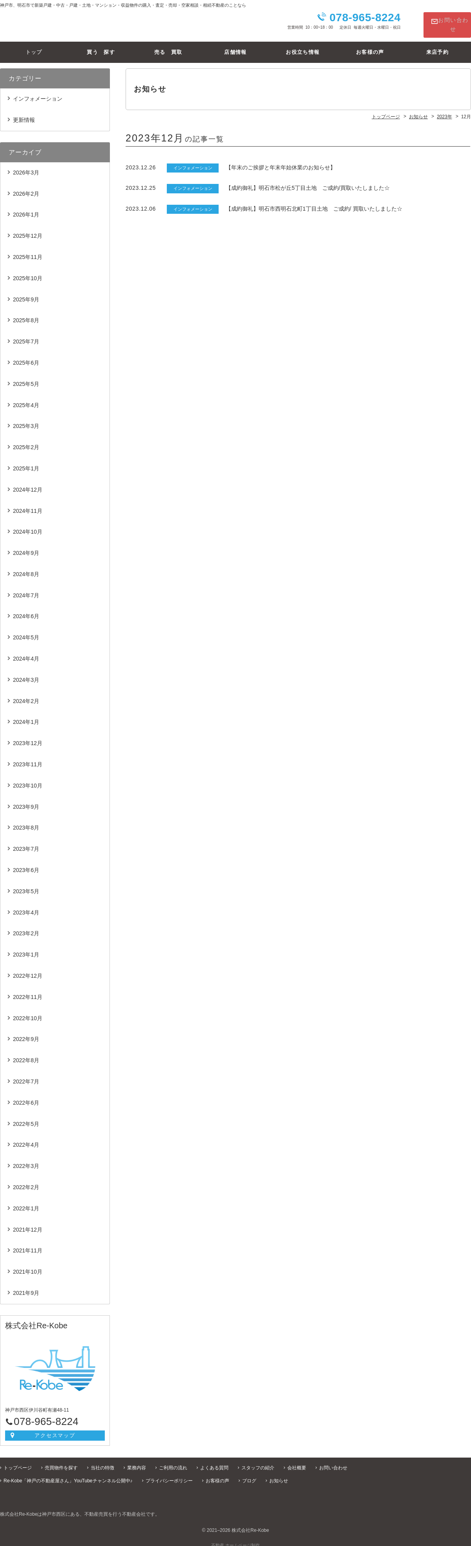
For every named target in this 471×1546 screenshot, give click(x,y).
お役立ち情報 (302, 46)
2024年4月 (26, 652)
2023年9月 (26, 800)
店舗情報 (235, 46)
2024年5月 (26, 631)
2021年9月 (26, 1286)
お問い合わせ (446, 22)
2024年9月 (26, 546)
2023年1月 (26, 948)
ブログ (249, 1474)
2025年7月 (26, 335)
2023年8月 (26, 822)
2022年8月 (26, 1054)
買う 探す (101, 46)
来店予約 (437, 46)
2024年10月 (27, 525)
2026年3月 (26, 166)
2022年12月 (27, 969)
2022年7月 (26, 1075)
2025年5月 (26, 378)
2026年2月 (26, 187)
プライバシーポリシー (169, 1474)
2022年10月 (27, 1012)
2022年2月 (26, 1181)
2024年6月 (26, 610)
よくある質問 (214, 1461)
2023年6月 (26, 864)
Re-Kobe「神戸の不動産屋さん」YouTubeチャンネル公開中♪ (68, 1474)
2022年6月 (26, 1096)
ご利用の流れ (173, 1461)
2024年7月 (26, 589)
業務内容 (136, 1461)
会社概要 (296, 1461)
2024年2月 (26, 695)
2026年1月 (26, 209)
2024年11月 (27, 504)
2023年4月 (26, 906)
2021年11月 (27, 1244)
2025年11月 (27, 251)
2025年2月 (26, 441)
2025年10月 (27, 272)
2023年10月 (27, 779)
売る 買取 (168, 46)
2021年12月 (27, 1223)
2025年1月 (26, 462)
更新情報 (24, 113)
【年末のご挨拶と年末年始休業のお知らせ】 (281, 161)
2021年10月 (27, 1265)
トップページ (18, 1461)
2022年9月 (26, 1033)
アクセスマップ (55, 1429)
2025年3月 (26, 420)
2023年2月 (26, 927)
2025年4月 (26, 399)
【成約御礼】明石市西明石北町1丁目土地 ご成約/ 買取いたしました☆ (314, 202)
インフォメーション (37, 92)
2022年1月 (26, 1202)
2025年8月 (26, 314)
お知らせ (278, 1474)
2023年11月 (27, 758)
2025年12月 (27, 229)
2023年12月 (27, 737)
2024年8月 (26, 568)
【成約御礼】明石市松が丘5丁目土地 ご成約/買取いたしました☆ (308, 182)
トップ (33, 46)
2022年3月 (26, 1160)
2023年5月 (26, 885)
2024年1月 (26, 716)
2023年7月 (26, 842)
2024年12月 (27, 483)
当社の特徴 (102, 1461)
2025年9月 (26, 293)
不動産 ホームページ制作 (235, 1539)
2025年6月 (26, 356)
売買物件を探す (61, 1461)
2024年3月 (26, 673)
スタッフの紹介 (257, 1461)
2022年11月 (27, 991)
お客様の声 (370, 46)
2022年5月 (26, 1118)
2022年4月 (26, 1139)
